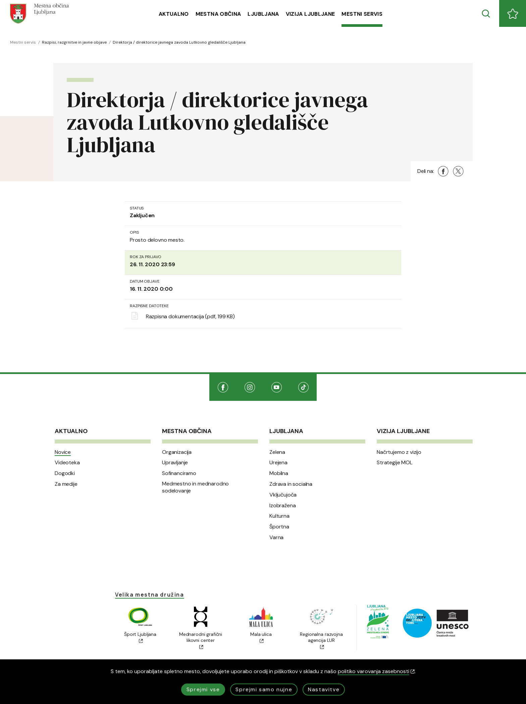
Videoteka (67, 462)
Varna (276, 537)
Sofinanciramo (179, 473)
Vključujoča (283, 494)
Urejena (278, 462)
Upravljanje (175, 462)
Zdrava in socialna (290, 484)
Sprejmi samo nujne (263, 689)
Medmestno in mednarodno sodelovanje (195, 487)
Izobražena (282, 505)
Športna (279, 526)
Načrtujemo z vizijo (399, 452)
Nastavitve (323, 689)
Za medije (66, 484)
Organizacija (177, 452)
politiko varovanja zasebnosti (376, 671)
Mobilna (278, 473)
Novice (63, 452)
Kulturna (279, 516)
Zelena (277, 452)
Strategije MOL (395, 462)
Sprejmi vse (203, 689)
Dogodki (65, 473)
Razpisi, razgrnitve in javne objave (74, 42)
